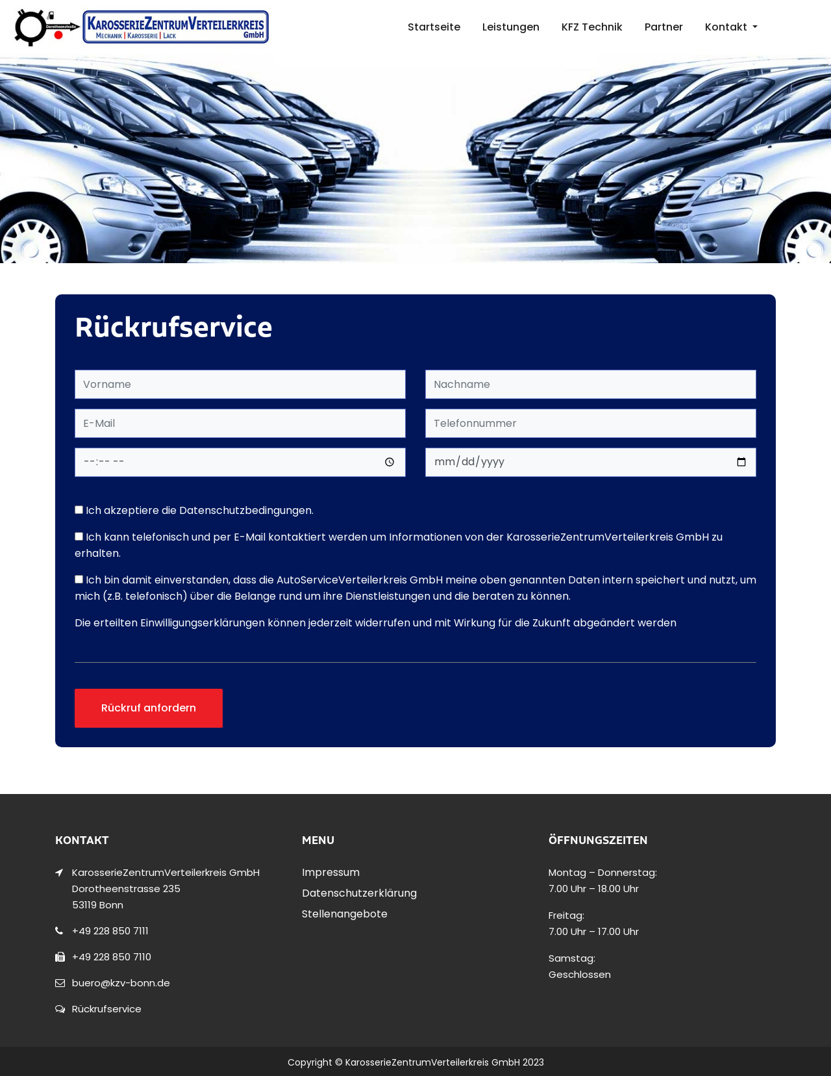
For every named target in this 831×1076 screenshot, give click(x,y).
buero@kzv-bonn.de (121, 983)
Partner (664, 26)
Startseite (434, 26)
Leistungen (511, 26)
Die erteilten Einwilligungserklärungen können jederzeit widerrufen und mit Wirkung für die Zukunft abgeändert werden (375, 622)
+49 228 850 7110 (111, 957)
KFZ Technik (592, 26)
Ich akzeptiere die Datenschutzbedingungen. (194, 510)
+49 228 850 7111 (110, 931)
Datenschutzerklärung (359, 893)
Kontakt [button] (727, 26)
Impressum (331, 872)
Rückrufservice (107, 1009)
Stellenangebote (345, 913)
